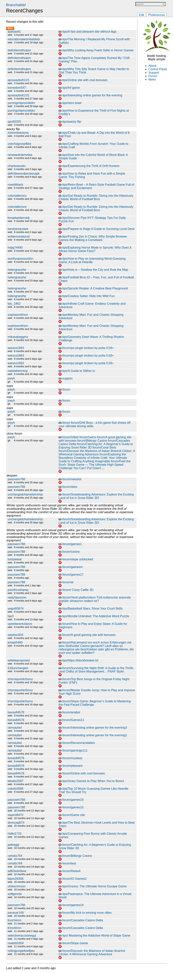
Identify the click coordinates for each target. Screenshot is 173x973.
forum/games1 (72, 544)
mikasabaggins (18, 336)
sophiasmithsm (18, 314)
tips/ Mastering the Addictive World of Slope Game (96, 935)
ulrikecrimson (17, 886)
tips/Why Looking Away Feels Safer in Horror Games (98, 50)
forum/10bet (70, 437)
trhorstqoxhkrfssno (20, 679)
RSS (10, 28)
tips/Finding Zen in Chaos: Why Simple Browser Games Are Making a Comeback (93, 238)
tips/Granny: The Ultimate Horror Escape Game (94, 886)
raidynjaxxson (17, 597)
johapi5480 (15, 642)
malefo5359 (16, 943)
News (152, 79)
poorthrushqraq (18, 589)
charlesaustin (17, 166)
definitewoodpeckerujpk (23, 173)
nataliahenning (17, 370)
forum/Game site (73, 815)
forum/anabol (71, 712)
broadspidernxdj (18, 217)
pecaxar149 (16, 912)
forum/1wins (88, 437)
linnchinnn (14, 920)
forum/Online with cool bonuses (83, 773)
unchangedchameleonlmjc (25, 494)
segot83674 (16, 608)
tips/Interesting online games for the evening (92, 95)
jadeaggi (13, 844)
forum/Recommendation (78, 742)
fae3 (11, 616)
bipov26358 (15, 878)
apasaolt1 (14, 31)
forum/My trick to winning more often (87, 912)
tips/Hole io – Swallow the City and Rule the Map (95, 269)
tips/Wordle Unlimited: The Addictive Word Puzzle (95, 616)
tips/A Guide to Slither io (78, 370)
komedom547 (17, 87)
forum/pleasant (72, 765)
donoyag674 (16, 822)
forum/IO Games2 (74, 878)
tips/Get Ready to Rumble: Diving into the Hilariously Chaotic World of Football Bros (96, 197)
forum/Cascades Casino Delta (82, 920)
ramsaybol (15, 727)
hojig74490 (15, 247)
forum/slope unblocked (77, 559)
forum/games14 (73, 905)
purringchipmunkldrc (21, 103)
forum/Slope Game (75, 943)
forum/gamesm (72, 567)
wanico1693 (16, 348)
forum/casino (71, 551)
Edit (141, 15)
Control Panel (157, 69)
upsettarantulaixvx (20, 623)
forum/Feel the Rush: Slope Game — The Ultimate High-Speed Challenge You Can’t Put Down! (94, 465)
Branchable (15, 5)
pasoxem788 (16, 479)
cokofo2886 (15, 788)
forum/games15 (73, 807)
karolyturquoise (18, 228)
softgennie (15, 894)
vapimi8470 (15, 815)
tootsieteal (15, 559)
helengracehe (17, 269)
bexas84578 (16, 712)
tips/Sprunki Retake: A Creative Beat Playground (95, 288)
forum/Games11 (73, 720)
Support (153, 72)
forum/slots (69, 486)
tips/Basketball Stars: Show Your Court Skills (92, 608)
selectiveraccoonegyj (22, 935)
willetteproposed (19, 660)
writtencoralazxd (19, 236)
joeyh (11, 378)
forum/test (69, 863)
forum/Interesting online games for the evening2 (94, 735)
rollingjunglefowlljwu (21, 950)
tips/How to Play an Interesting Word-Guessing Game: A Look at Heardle (92, 260)
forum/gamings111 (75, 750)
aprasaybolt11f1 (18, 80)
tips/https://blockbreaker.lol (80, 660)
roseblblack (15, 184)
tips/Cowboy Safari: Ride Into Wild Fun (88, 296)
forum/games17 (73, 574)
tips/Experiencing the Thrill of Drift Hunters (90, 166)
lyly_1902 (14, 303)
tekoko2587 (15, 781)
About (152, 65)
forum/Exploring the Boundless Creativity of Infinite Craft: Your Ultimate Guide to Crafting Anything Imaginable (93, 458)
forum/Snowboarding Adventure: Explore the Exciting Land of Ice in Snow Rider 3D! (96, 496)
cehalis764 (15, 855)
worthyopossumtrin (20, 258)
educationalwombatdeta (24, 39)
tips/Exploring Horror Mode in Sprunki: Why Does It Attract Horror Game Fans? (95, 249)
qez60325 (14, 121)
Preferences (156, 15)
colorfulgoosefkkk (19, 143)
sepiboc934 (15, 634)
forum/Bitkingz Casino (92, 440)
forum (66, 389)
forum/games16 (73, 799)
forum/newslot (71, 479)
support (67, 378)
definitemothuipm (19, 50)
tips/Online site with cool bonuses (85, 80)
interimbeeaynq (18, 132)
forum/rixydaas (72, 758)
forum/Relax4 (71, 871)
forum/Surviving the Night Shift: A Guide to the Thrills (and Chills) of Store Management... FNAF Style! (96, 669)
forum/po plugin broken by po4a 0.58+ (88, 348)
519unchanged (18, 668)
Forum (152, 76)
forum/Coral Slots (104, 447)
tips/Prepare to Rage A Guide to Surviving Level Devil (98, 228)
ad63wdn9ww (17, 871)
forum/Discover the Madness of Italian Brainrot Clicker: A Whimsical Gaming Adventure (97, 452)
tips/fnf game (71, 87)
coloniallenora (17, 195)
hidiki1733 (14, 833)
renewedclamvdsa (20, 154)
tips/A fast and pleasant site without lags (89, 31)
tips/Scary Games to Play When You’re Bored (93, 781)
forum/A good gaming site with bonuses (89, 634)
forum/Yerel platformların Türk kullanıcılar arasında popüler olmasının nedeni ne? (95, 599)
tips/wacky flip (71, 121)
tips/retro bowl (71, 103)
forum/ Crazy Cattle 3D (77, 589)
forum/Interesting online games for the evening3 (94, 727)
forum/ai (67, 582)
